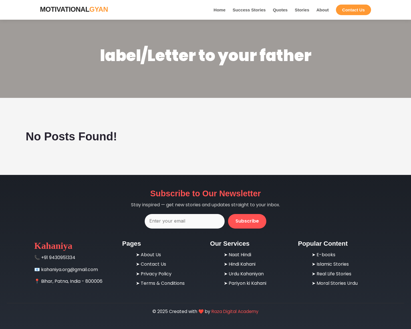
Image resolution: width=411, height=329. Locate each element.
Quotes (280, 9)
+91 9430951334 (58, 257)
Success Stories (249, 9)
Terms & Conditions (163, 283)
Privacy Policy (156, 274)
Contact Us (353, 9)
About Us (151, 254)
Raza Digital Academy (235, 311)
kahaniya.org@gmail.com (69, 269)
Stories (302, 9)
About (322, 9)
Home (219, 9)
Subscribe (247, 221)
